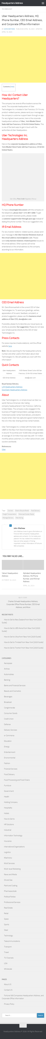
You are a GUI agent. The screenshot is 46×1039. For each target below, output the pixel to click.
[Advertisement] (23, 59)
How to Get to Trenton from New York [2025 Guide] (23, 648)
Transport (8, 947)
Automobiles (9, 674)
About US (7, 984)
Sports (6, 924)
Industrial (7, 830)
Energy (6, 747)
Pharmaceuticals (10, 891)
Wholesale (8, 969)
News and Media (10, 874)
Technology (7, 9)
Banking (7, 680)
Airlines (7, 669)
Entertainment (9, 752)
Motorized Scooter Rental (26, 514)
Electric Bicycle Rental (22, 510)
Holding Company (11, 802)
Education (8, 741)
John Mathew (9, 29)
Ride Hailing (19, 518)
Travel (6, 952)
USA (5, 963)
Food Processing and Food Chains (17, 780)
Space (6, 919)
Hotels (6, 813)
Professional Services (12, 902)
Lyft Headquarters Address (12, 387)
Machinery (8, 858)
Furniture (7, 785)
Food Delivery (35, 510)
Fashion (7, 763)
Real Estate (8, 908)
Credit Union (8, 719)
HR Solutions (9, 824)
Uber (4, 449)
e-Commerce (9, 735)
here (10, 346)
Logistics (7, 852)
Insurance (8, 841)
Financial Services (10, 769)
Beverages (8, 697)
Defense (7, 724)
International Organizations (14, 847)
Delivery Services (10, 730)
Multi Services (9, 863)
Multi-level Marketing (12, 869)
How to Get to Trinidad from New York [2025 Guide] (23, 642)
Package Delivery (8, 518)
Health (6, 797)
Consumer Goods (10, 713)
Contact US (8, 990)
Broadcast (8, 702)
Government (9, 791)
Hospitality (8, 808)
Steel (6, 930)
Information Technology (13, 835)
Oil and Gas (8, 880)
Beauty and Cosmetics (12, 691)
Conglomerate (9, 708)
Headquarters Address (12, 3)
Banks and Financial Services (15, 685)
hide (12, 87)
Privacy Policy (9, 1004)
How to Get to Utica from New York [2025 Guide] (22, 637)
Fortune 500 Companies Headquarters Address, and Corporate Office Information (23, 997)
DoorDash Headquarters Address (14, 390)
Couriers (10, 510)
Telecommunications (12, 941)
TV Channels (8, 958)
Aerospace (8, 663)
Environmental (9, 758)
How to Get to (9, 819)
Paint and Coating (10, 885)
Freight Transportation (9, 514)
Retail (6, 913)
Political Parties (10, 897)
